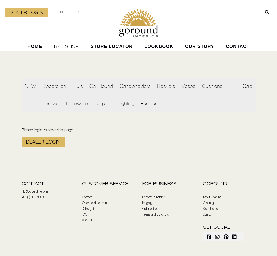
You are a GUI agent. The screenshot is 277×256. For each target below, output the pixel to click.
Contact (238, 46)
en (71, 12)
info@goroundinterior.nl (35, 191)
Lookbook (158, 46)
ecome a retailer (154, 197)
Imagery (147, 203)
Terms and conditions (155, 214)
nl (62, 12)
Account (87, 220)
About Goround (212, 197)
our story (199, 46)
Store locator (112, 46)
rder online (150, 208)
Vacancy (208, 203)
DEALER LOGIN (26, 12)
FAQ (84, 214)
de (79, 12)
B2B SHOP (66, 46)
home (34, 46)
